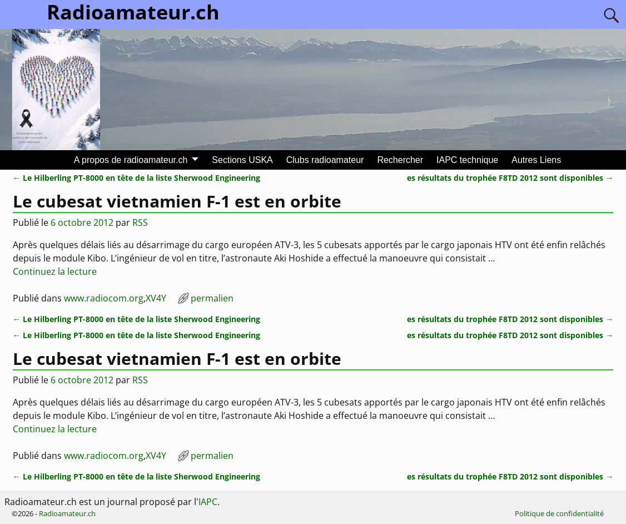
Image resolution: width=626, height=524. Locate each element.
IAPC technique (467, 160)
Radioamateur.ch (67, 513)
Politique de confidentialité (559, 513)
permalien (212, 298)
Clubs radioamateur (325, 160)
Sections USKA (242, 160)
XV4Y (156, 298)
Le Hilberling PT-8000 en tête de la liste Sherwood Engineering (136, 177)
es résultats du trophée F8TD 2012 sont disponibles (510, 177)
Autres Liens (536, 160)
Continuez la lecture (55, 271)
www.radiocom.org (103, 298)
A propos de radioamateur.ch (131, 160)
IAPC (207, 502)
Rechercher (400, 160)
